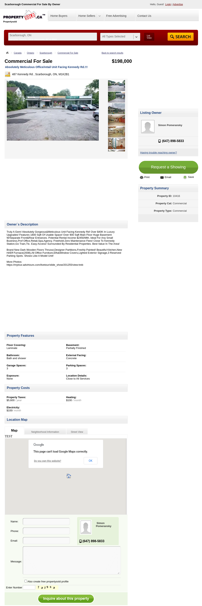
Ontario (30, 53)
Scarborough (46, 53)
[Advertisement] (38, 187)
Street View (77, 432)
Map (14, 430)
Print (145, 177)
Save (188, 176)
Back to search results (112, 53)
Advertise (178, 4)
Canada (18, 53)
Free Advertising (116, 15)
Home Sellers (86, 15)
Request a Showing (168, 167)
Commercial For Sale (68, 53)
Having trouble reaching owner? (158, 152)
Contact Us (144, 15)
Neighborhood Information (45, 432)
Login (168, 4)
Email (165, 177)
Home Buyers (58, 15)
